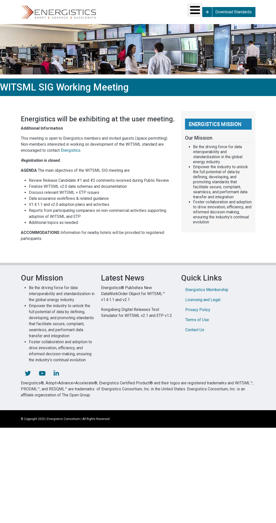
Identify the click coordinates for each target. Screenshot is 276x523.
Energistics (70, 153)
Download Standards (256, 13)
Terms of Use (197, 323)
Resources (114, 13)
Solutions (38, 13)
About (214, 13)
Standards (75, 13)
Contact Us (194, 333)
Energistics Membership (206, 293)
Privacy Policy (197, 313)
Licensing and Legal (202, 303)
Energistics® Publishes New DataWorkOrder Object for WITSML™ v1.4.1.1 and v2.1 (133, 297)
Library (182, 13)
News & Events (151, 13)
